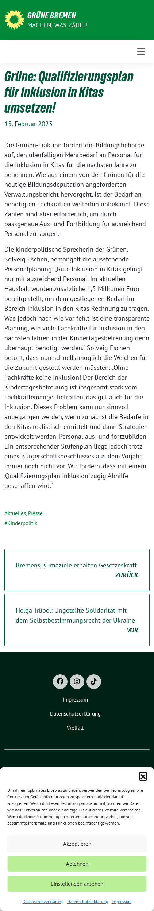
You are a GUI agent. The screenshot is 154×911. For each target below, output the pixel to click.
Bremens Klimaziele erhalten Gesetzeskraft (77, 570)
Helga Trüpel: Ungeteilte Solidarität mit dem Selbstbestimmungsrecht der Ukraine (77, 620)
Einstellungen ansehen (77, 883)
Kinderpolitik (22, 523)
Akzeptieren (77, 843)
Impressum (122, 901)
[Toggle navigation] (141, 51)
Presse (35, 513)
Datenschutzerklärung (43, 901)
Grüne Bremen (51, 15)
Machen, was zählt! (57, 25)
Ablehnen (77, 863)
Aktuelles (15, 513)
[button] (143, 776)
